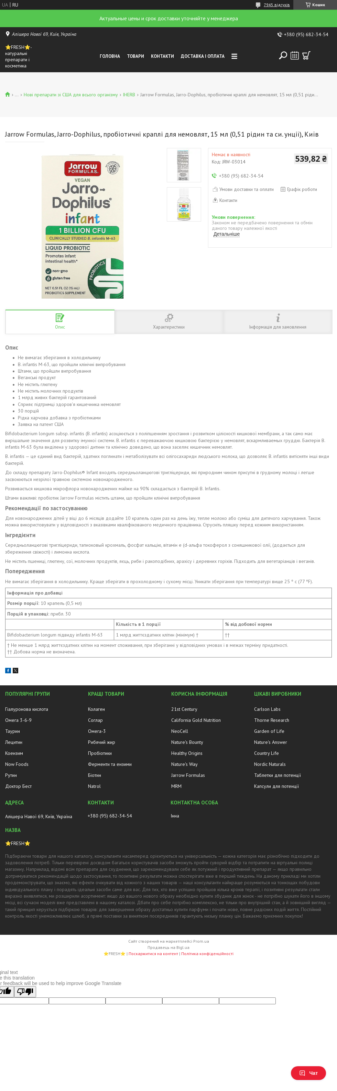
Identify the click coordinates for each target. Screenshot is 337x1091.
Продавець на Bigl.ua (168, 947)
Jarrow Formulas (188, 775)
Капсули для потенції (276, 786)
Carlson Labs (267, 709)
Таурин (12, 731)
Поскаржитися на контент (153, 953)
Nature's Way (184, 764)
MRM (176, 786)
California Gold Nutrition (196, 720)
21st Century (184, 709)
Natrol (94, 786)
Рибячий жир (101, 742)
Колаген (96, 709)
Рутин (11, 775)
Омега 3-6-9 (18, 720)
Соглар (95, 720)
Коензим (14, 753)
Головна (110, 56)
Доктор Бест (18, 786)
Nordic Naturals (270, 764)
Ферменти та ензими (110, 764)
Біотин (94, 775)
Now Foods (17, 764)
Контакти (162, 56)
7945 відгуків (277, 4)
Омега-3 (97, 731)
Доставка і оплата (203, 56)
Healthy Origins (187, 753)
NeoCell (179, 731)
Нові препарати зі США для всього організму (71, 94)
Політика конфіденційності (207, 953)
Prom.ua (201, 941)
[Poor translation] (25, 991)
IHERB (129, 94)
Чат (308, 1073)
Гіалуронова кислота (26, 709)
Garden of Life (269, 731)
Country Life (266, 753)
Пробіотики (100, 753)
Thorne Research (271, 720)
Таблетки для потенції (277, 775)
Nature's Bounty (187, 742)
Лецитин (13, 742)
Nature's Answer (270, 742)
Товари (135, 56)
